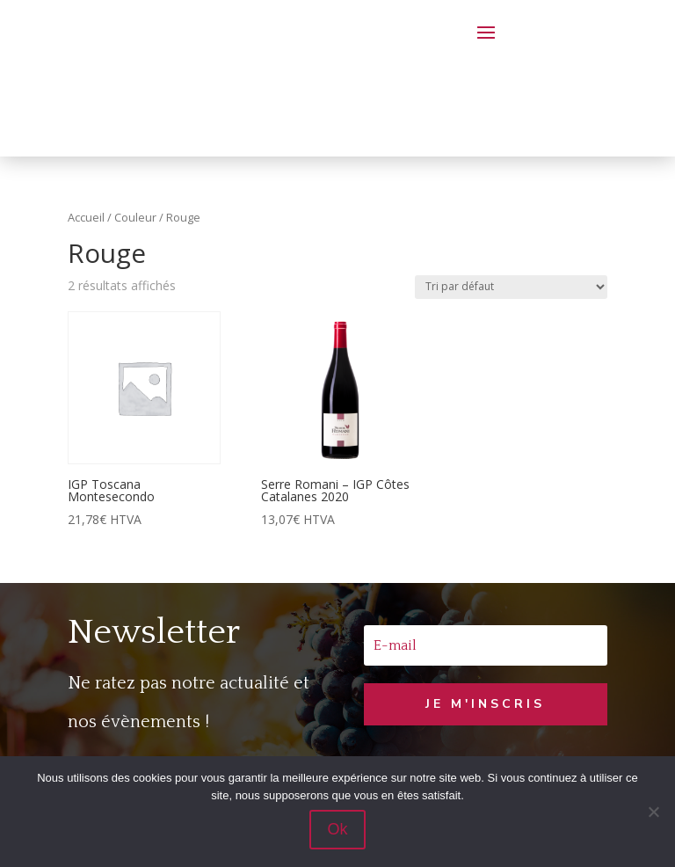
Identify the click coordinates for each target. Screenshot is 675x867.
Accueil (86, 217)
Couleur (135, 217)
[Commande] (511, 287)
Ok (337, 829)
